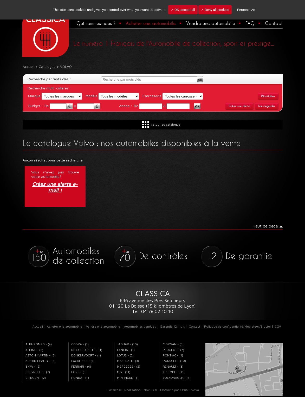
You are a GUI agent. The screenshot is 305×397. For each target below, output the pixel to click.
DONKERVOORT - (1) (86, 355)
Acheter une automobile (151, 23)
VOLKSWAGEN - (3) (177, 378)
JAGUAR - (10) (127, 344)
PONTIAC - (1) (173, 355)
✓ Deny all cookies (215, 10)
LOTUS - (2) (125, 355)
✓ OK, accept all (183, 10)
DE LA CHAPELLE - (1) (86, 350)
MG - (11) (123, 372)
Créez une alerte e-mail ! (55, 187)
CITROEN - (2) (35, 378)
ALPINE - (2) (34, 350)
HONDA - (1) (80, 378)
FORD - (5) (79, 372)
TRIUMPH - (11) (174, 372)
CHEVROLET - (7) (37, 372)
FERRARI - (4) (81, 366)
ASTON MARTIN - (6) (40, 355)
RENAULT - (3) (173, 366)
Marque (34, 96)
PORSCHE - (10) (174, 361)
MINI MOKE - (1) (128, 378)
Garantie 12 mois (172, 326)
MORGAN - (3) (173, 344)
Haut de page (265, 226)
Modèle (92, 96)
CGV (278, 326)
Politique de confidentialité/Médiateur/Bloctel (237, 326)
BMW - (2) (32, 366)
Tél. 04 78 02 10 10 (152, 311)
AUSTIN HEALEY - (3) (40, 361)
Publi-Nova (190, 390)
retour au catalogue (165, 124)
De (47, 105)
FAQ (250, 23)
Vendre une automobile (210, 23)
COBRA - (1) (80, 344)
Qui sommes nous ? (95, 23)
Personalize (246, 10)
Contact (274, 23)
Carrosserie (151, 96)
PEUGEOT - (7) (173, 350)
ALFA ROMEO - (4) (38, 344)
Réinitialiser (268, 96)
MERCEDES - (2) (128, 366)
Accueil (38, 326)
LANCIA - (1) (126, 350)
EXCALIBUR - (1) (82, 361)
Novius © (150, 390)
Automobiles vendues (140, 326)
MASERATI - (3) (128, 361)
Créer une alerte (239, 106)
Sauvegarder (266, 106)
